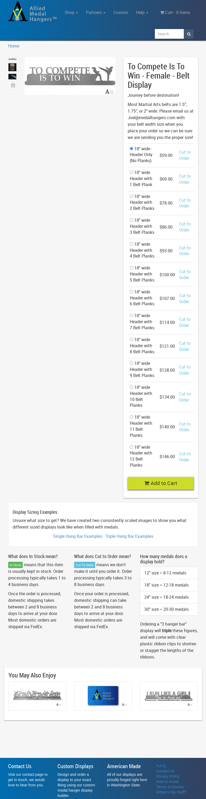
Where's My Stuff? (171, 792)
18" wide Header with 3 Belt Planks (142, 226)
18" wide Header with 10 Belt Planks (141, 396)
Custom (120, 12)
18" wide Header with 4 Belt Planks (142, 250)
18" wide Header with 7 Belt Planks (142, 322)
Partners (96, 12)
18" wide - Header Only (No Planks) (141, 155)
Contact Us (165, 771)
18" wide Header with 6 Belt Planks (142, 298)
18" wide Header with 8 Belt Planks (142, 346)
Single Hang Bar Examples (77, 536)
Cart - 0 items (175, 12)
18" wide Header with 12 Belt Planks (141, 456)
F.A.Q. (161, 766)
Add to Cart (160, 483)
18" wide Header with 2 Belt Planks (142, 202)
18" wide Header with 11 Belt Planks (141, 426)
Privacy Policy (167, 776)
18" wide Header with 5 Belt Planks (142, 274)
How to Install (167, 781)
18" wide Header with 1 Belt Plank (141, 178)
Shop (71, 12)
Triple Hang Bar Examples (129, 536)
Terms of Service (170, 787)
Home (13, 46)
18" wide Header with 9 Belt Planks (142, 369)
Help (142, 12)
